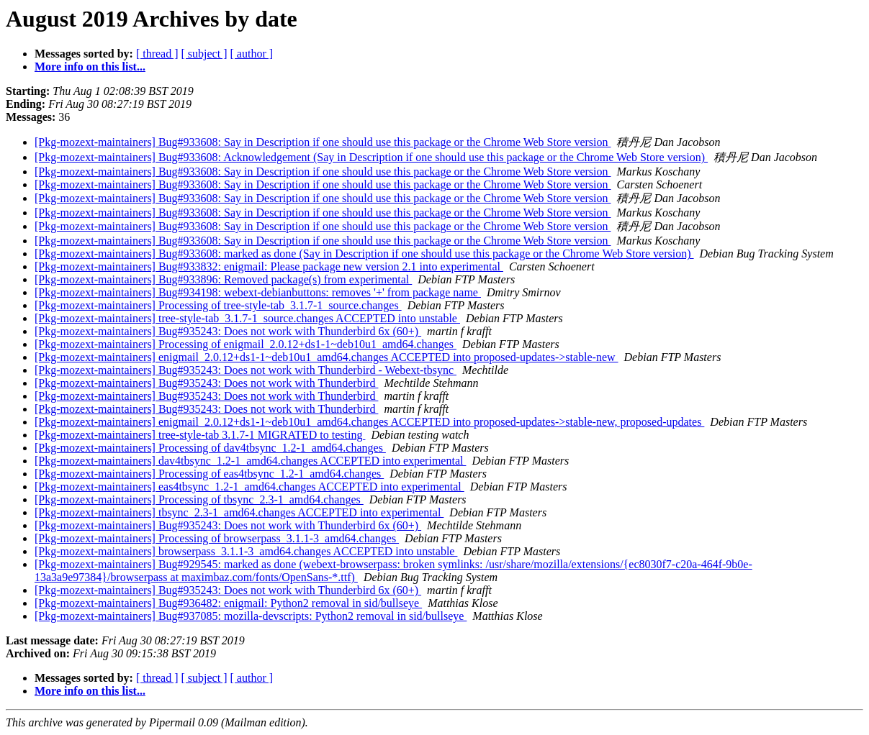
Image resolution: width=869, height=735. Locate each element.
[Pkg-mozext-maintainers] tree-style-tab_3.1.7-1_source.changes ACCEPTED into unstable (247, 318)
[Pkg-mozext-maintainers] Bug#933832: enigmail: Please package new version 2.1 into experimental (269, 266)
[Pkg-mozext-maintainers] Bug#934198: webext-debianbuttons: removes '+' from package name (258, 292)
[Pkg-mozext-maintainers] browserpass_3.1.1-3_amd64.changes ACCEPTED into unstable (246, 551)
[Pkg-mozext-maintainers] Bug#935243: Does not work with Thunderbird (206, 383)
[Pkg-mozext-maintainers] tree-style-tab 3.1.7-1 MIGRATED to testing (200, 435)
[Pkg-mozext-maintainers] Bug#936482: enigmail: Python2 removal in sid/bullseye (228, 603)
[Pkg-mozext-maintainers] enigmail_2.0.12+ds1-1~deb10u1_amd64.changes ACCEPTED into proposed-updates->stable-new (326, 357)
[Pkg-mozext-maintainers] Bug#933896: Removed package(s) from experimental (223, 279)
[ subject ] (204, 53)
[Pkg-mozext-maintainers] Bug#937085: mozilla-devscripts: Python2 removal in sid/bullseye (251, 616)
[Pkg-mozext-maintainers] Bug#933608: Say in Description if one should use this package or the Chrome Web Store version (323, 142)
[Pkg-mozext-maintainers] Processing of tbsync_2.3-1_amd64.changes (199, 499)
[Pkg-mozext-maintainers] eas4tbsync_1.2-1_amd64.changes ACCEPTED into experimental (249, 486)
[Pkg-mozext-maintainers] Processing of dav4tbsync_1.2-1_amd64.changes (210, 448)
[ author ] (252, 53)
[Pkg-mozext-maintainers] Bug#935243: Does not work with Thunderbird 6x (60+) (228, 331)
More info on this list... (90, 66)
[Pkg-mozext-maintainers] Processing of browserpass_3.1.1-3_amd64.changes (217, 538)
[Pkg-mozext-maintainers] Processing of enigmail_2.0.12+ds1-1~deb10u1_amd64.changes (245, 344)
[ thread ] (157, 53)
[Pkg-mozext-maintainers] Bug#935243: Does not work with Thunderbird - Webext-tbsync (245, 370)
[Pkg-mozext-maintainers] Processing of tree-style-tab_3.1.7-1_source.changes (218, 305)
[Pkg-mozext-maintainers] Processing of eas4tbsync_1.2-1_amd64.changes (209, 473)
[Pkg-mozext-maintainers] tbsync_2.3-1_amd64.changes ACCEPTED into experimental (239, 512)
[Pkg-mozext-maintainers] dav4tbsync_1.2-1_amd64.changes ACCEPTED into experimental (250, 461)
